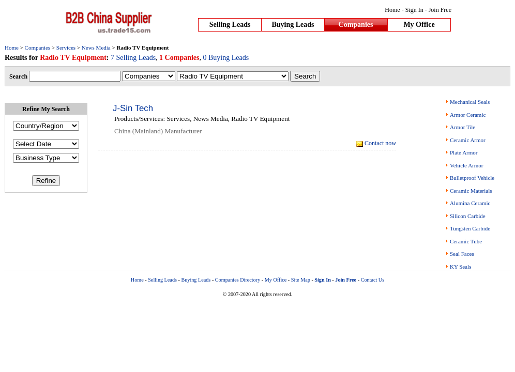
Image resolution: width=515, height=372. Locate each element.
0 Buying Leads (226, 57)
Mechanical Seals (470, 102)
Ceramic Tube (466, 241)
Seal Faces (462, 254)
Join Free (440, 9)
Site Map (300, 280)
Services (65, 47)
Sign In (414, 9)
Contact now (380, 143)
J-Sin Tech (133, 108)
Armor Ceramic (468, 115)
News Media (96, 47)
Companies (356, 24)
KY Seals (460, 267)
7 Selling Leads (133, 57)
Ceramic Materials (471, 191)
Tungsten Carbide (470, 228)
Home (392, 9)
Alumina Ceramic (470, 203)
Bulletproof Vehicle (472, 178)
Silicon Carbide (468, 216)
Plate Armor (463, 152)
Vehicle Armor (466, 165)
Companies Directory (237, 280)
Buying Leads (292, 24)
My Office (418, 24)
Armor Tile (462, 127)
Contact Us (373, 280)
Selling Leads (230, 24)
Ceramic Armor (468, 140)
